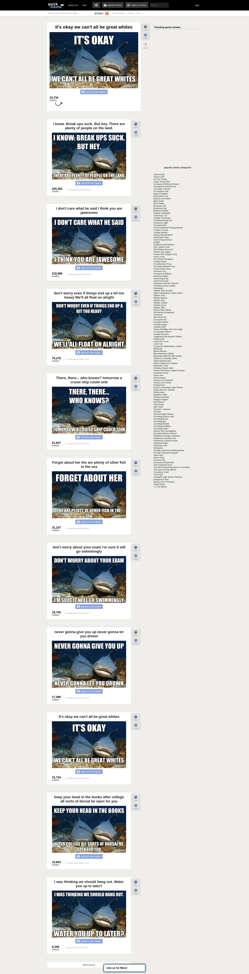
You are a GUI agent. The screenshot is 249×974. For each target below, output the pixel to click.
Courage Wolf (160, 225)
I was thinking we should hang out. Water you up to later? (89, 884)
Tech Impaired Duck (163, 465)
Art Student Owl (161, 191)
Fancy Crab (159, 256)
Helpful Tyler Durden (163, 290)
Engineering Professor (164, 244)
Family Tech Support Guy (165, 254)
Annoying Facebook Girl (165, 186)
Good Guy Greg (161, 281)
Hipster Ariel (159, 295)
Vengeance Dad (161, 479)
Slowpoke (158, 448)
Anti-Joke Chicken (162, 189)
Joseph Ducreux (161, 334)
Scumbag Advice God (164, 416)
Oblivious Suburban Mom (165, 358)
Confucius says (161, 223)
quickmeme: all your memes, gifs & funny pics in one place (56, 5)
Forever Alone (160, 261)
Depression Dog (161, 237)
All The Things (160, 179)
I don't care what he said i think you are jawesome (89, 210)
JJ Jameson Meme (162, 332)
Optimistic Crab (161, 365)
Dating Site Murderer (163, 235)
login (197, 5)
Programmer (159, 385)
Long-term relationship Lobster (168, 346)
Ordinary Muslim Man (164, 368)
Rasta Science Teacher (164, 390)
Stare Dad (158, 455)
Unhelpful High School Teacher (168, 477)
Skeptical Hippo (161, 443)
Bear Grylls (159, 201)
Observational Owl (162, 361)
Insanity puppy (160, 324)
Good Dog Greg (161, 278)
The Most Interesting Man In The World (172, 467)
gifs (138, 13)
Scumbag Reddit (161, 424)
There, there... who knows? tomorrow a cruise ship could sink (89, 380)
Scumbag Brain (161, 419)
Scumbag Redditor (162, 426)
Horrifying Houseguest (164, 312)
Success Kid (159, 460)
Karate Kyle (159, 339)
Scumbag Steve (161, 428)
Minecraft (158, 348)
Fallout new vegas (162, 252)
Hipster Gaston (161, 302)
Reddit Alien (159, 392)
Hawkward (158, 288)
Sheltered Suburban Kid (165, 438)
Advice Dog (159, 174)
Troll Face (158, 474)
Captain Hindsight (162, 213)
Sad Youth (158, 407)
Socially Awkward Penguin (166, 453)
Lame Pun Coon (161, 341)
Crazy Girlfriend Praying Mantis (168, 227)
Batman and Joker (162, 198)
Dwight (157, 242)
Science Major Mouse (164, 414)
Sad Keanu (159, 404)
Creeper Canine (161, 230)
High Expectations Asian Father (168, 293)
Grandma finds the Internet (166, 283)
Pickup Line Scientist (163, 380)
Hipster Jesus (160, 305)
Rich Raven (159, 402)
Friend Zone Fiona (162, 269)
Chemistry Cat (160, 215)
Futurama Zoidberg (162, 273)
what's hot (73, 5)
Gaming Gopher (161, 276)
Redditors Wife (160, 394)
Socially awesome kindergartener (169, 450)
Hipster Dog (159, 300)
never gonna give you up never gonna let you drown (89, 634)
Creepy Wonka (160, 232)
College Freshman (162, 218)
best (85, 5)
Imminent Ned (160, 319)
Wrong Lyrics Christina (164, 482)
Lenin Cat (158, 344)
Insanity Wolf (159, 327)
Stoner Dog (159, 457)
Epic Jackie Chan (162, 247)
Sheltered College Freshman (167, 436)
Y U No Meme (160, 486)
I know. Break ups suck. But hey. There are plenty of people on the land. (89, 126)
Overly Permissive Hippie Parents (169, 370)
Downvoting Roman (163, 240)
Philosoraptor (160, 378)
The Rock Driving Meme (165, 470)
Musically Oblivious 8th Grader (168, 356)
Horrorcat (158, 315)
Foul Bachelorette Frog (164, 266)
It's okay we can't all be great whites (89, 717)
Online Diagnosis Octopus (166, 363)
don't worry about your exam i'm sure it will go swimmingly (89, 549)
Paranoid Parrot (161, 373)
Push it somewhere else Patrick (168, 387)
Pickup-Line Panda (162, 382)
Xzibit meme (159, 484)
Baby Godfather (161, 194)
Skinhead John (160, 445)
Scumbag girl (160, 421)
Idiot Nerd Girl (160, 317)
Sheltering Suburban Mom (166, 440)
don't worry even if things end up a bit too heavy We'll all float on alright (89, 295)
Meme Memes (160, 351)
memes (130, 13)
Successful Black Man (164, 462)
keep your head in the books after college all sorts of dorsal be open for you (89, 799)
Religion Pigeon (161, 399)
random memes (96, 5)
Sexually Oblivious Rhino (165, 433)
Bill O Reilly (159, 203)
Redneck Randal (161, 397)
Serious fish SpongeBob (165, 431)
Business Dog (160, 208)
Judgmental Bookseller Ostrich (168, 336)
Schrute (157, 411)
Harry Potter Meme (162, 310)
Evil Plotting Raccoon (163, 249)
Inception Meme (161, 322)
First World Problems (163, 259)
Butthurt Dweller (161, 210)
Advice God (159, 177)
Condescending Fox (163, 220)
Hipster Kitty (159, 307)
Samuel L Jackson (162, 409)
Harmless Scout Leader (164, 286)
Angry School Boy (162, 181)
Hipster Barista (160, 298)
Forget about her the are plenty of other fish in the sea (89, 464)
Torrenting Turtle (161, 472)
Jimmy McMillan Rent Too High (168, 329)
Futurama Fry (160, 271)
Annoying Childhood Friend (166, 184)
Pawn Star (158, 375)
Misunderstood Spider (164, 353)
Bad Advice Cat (161, 196)
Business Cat (160, 206)
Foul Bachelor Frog (162, 264)
